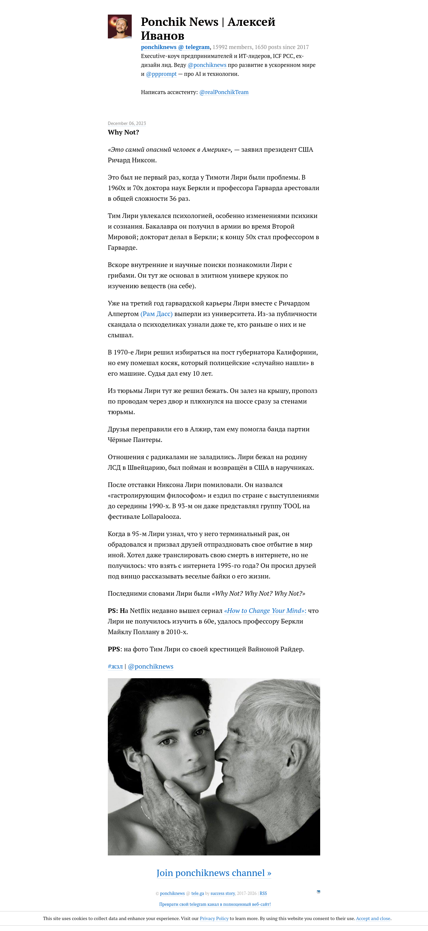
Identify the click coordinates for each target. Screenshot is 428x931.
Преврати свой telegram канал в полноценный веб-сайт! (215, 904)
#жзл (115, 666)
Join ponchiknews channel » (214, 872)
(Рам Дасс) (156, 313)
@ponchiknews (206, 65)
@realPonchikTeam (224, 92)
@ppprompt (161, 74)
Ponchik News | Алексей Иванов (208, 28)
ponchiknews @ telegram (175, 47)
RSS (263, 893)
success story (223, 893)
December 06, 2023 (127, 123)
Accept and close (373, 918)
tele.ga (197, 893)
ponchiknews (172, 893)
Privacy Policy (214, 918)
